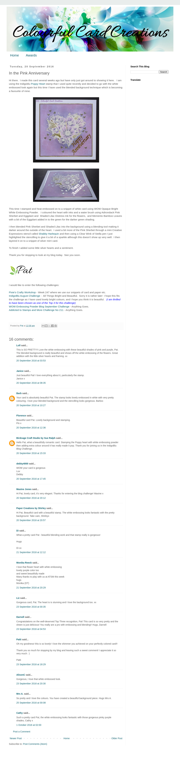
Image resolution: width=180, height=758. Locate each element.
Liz (17, 598)
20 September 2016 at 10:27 (31, 405)
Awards (31, 55)
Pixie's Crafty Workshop (22, 292)
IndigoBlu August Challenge (24, 295)
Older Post (116, 738)
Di (17, 530)
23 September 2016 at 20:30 (31, 683)
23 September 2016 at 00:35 (31, 606)
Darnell (20, 617)
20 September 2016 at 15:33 (31, 453)
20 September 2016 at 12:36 (31, 427)
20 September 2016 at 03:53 (31, 360)
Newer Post (16, 738)
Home (14, 55)
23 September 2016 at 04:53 (31, 629)
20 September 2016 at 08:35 (31, 383)
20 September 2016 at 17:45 (31, 478)
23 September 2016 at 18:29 (31, 664)
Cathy (19, 713)
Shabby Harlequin (49, 233)
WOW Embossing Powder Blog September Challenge (39, 306)
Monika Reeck (24, 562)
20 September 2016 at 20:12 (31, 498)
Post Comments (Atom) (35, 744)
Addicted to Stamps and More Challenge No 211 (36, 310)
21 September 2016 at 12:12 (31, 552)
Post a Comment (21, 731)
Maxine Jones (24, 489)
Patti (18, 639)
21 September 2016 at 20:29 (31, 587)
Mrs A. (19, 693)
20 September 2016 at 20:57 (31, 520)
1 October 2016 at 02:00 (28, 725)
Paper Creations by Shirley (31, 508)
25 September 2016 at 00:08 (31, 702)
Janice (20, 371)
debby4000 (22, 463)
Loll (18, 345)
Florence (21, 415)
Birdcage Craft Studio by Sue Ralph (35, 438)
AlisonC (20, 674)
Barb (19, 393)
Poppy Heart (38, 83)
